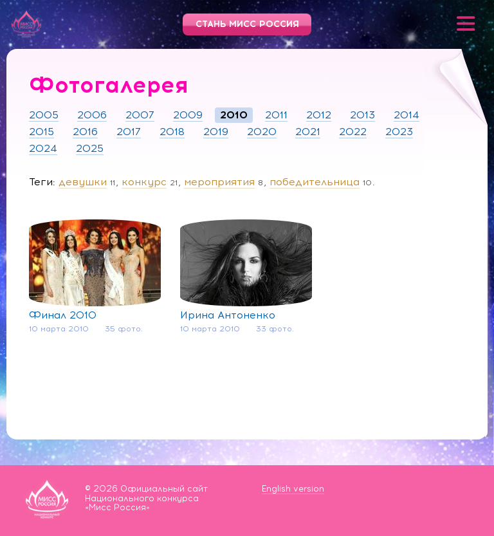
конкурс (144, 182)
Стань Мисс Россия (247, 24)
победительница (315, 182)
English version (293, 489)
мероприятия (219, 182)
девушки (83, 182)
